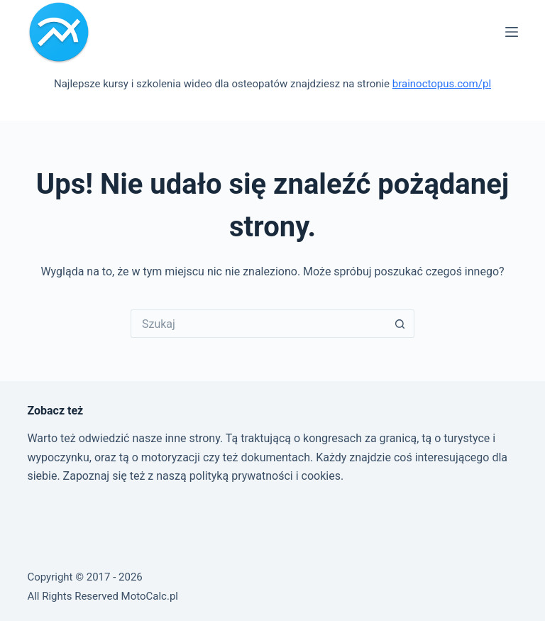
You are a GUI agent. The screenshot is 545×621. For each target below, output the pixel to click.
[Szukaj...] (258, 323)
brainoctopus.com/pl (441, 83)
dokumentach (275, 457)
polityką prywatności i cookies (265, 476)
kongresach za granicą (360, 438)
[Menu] (511, 32)
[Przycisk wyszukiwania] (400, 323)
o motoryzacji (166, 457)
